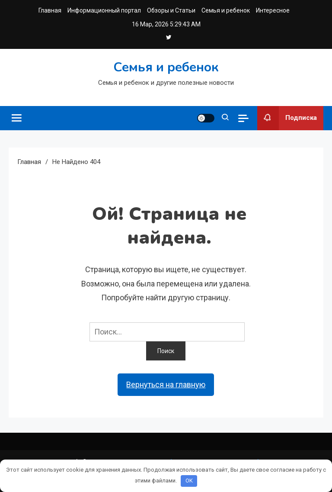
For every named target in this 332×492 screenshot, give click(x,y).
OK (189, 480)
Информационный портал (104, 10)
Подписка (287, 118)
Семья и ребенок (225, 10)
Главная (49, 10)
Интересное (273, 10)
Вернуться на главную (165, 384)
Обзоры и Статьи (171, 10)
